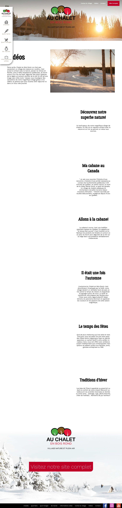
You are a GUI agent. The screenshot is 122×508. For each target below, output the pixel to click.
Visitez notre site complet (61, 467)
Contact (102, 3)
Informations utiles (6, 59)
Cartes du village (86, 3)
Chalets (6, 23)
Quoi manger (6, 40)
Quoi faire (6, 32)
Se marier (6, 49)
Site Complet (113, 3)
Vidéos (96, 3)
